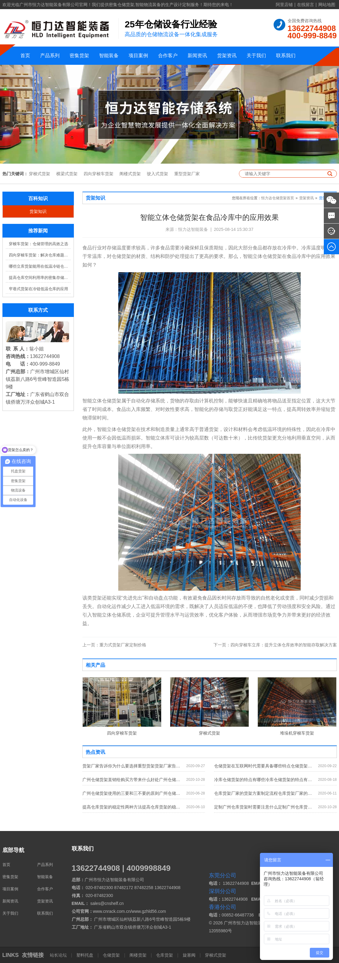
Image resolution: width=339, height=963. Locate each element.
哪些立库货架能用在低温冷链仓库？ (40, 266)
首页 (25, 55)
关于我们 (256, 55)
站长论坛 (59, 955)
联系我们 (286, 55)
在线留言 (305, 4)
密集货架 (79, 55)
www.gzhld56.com (149, 911)
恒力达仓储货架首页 (277, 198)
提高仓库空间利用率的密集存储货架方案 (40, 277)
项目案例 (138, 55)
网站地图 (326, 4)
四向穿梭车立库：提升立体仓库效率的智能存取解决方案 (275, 644)
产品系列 (50, 55)
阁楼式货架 (130, 173)
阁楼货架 (138, 955)
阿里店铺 (284, 4)
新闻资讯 (197, 55)
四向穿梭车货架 (98, 173)
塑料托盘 (85, 955)
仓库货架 (164, 955)
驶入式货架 (157, 173)
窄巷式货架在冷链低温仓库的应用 (38, 289)
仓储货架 (111, 955)
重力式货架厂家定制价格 (114, 644)
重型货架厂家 (187, 173)
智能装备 (109, 55)
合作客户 (168, 55)
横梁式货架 (67, 173)
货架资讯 (227, 55)
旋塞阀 (189, 955)
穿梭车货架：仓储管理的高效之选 (38, 244)
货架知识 (38, 211)
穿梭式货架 (39, 173)
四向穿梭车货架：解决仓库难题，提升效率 (40, 255)
